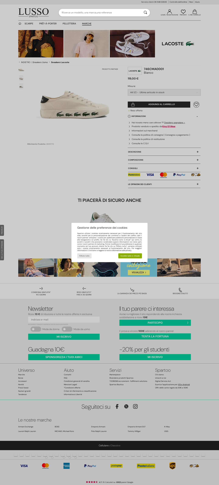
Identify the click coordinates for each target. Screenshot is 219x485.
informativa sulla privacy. (122, 250)
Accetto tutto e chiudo (130, 256)
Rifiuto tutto (84, 256)
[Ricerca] (145, 12)
